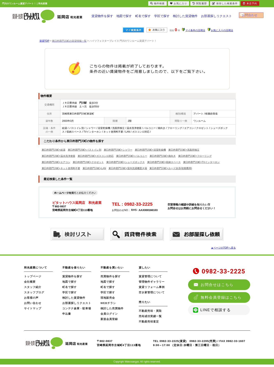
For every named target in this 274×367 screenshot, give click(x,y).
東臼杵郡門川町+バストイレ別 (84, 149)
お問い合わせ (32, 303)
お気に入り (178, 3)
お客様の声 (31, 297)
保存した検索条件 (225, 3)
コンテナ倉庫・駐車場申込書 (76, 311)
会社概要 (30, 281)
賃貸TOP (44, 40)
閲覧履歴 (199, 3)
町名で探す (143, 17)
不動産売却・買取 (150, 310)
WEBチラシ (108, 303)
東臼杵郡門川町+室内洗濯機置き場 (128, 168)
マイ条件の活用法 (195, 30)
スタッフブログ (34, 292)
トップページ (32, 276)
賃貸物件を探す (102, 17)
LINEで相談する (215, 310)
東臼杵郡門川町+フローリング (195, 156)
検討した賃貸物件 (186, 17)
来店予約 (250, 3)
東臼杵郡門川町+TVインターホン (201, 162)
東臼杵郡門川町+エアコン (56, 162)
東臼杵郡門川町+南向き (163, 156)
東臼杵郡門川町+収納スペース (164, 162)
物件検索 (157, 3)
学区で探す (162, 17)
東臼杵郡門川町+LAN (94, 168)
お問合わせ (253, 16)
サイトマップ (32, 308)
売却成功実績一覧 (150, 316)
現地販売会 (108, 297)
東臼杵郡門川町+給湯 (53, 149)
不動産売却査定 (149, 321)
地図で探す (124, 17)
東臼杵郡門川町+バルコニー (131, 156)
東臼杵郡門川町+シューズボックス (125, 162)
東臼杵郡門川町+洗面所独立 (183, 149)
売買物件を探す (111, 276)
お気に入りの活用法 (222, 30)
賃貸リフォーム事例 (152, 287)
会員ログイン (109, 313)
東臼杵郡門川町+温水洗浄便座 (58, 156)
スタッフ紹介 (32, 287)
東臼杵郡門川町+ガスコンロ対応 (96, 156)
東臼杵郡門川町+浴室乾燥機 (150, 149)
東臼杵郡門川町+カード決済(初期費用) (170, 168)
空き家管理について (152, 292)
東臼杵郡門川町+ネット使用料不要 (61, 168)
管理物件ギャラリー (152, 281)
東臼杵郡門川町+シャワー (118, 149)
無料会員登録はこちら (221, 297)
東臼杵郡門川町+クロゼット (88, 162)
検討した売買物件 (112, 308)
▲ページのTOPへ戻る (223, 247)
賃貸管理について (150, 276)
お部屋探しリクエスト (216, 17)
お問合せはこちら (217, 285)
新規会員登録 (109, 319)
